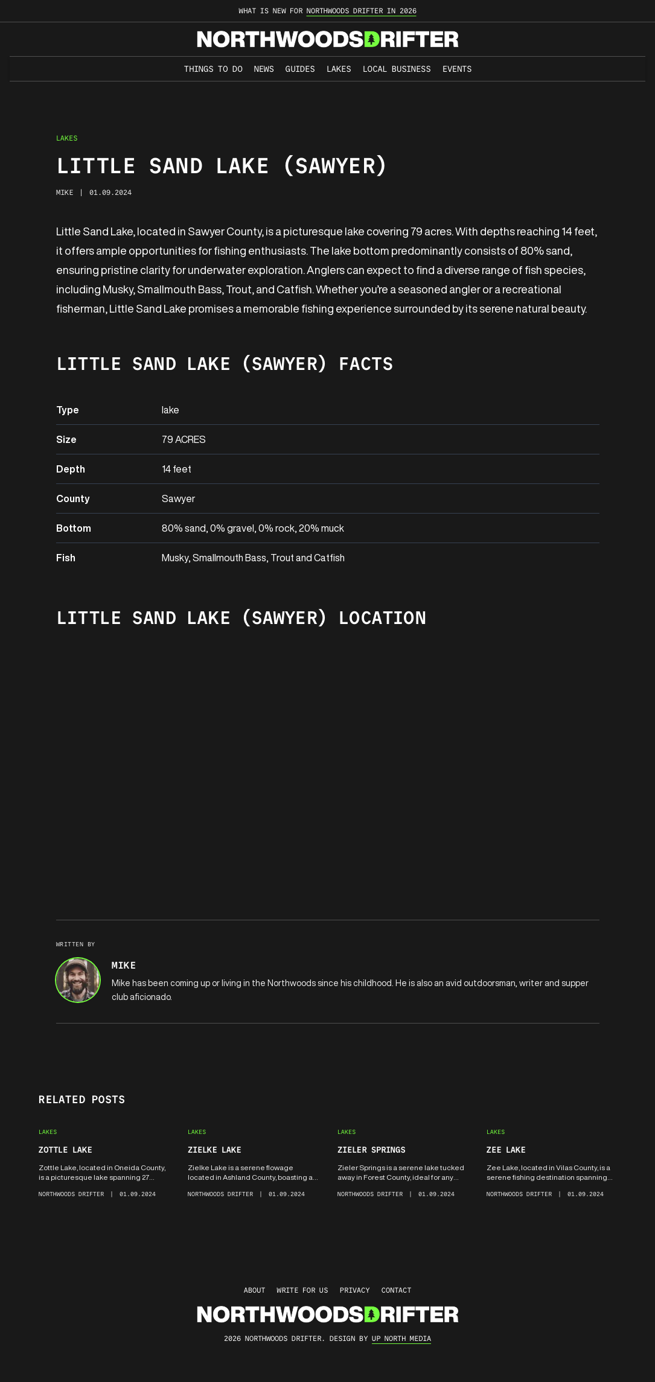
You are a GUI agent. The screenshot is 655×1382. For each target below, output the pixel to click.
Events (457, 69)
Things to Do (213, 69)
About (254, 1290)
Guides (300, 69)
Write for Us (302, 1290)
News (263, 69)
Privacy (354, 1290)
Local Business (396, 69)
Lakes (339, 69)
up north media (401, 1338)
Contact (396, 1290)
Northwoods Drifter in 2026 (362, 10)
